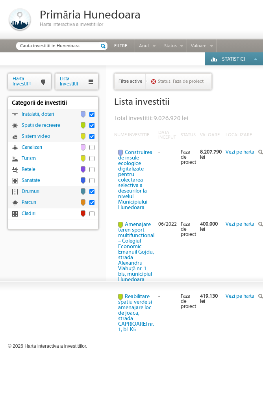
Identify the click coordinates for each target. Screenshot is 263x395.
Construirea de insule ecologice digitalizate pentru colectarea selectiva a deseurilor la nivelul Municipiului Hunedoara (135, 180)
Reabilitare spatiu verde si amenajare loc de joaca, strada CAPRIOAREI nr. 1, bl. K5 (136, 313)
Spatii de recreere (41, 125)
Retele (28, 169)
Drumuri (30, 192)
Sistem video (36, 136)
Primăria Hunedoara (90, 15)
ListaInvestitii (69, 81)
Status (170, 45)
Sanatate (31, 181)
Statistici (233, 59)
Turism (29, 158)
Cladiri (28, 214)
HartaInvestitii (22, 81)
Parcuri (29, 203)
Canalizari (32, 147)
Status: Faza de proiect (181, 81)
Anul (144, 45)
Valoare (198, 45)
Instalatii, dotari (38, 114)
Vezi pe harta (240, 152)
